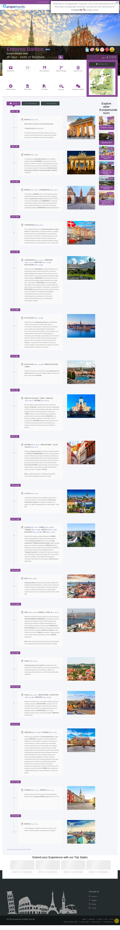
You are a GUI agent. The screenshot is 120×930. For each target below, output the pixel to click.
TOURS (100, 924)
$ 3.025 (109, 57)
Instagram (93, 905)
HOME (84, 924)
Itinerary (13, 103)
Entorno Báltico (26, 49)
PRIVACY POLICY (95, 927)
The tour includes (49, 103)
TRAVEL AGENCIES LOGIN (68, 927)
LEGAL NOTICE (83, 927)
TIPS (106, 924)
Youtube (92, 913)
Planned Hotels (30, 103)
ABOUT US (92, 924)
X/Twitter (92, 909)
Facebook (93, 901)
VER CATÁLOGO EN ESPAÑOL (39, 2)
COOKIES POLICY (108, 927)
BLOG (111, 924)
